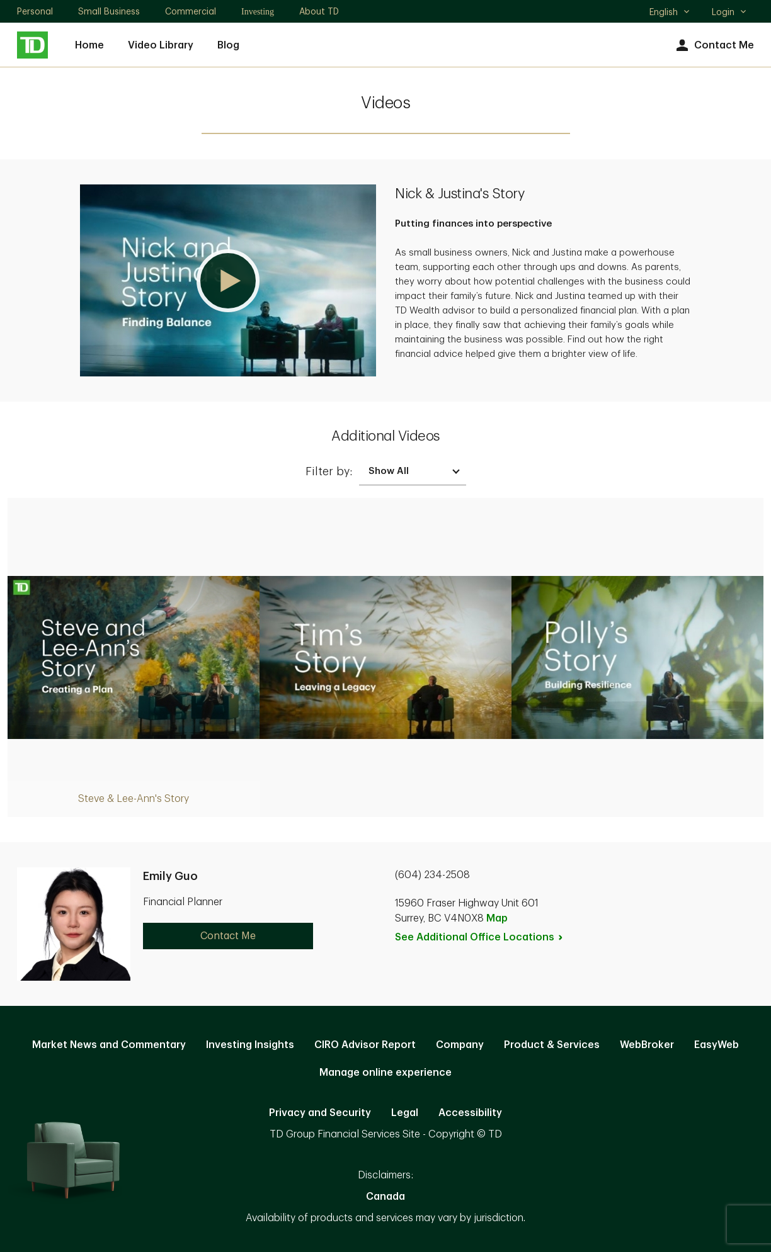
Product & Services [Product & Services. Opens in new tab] (552, 1045)
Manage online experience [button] (385, 1073)
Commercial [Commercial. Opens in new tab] (190, 11)
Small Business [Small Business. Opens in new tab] (109, 11)
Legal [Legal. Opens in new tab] (404, 1113)
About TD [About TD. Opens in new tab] (319, 11)
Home (89, 45)
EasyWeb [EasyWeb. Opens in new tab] (716, 1045)
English (669, 13)
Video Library (160, 45)
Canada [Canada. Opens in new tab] (385, 1197)
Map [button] (497, 918)
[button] (228, 280)
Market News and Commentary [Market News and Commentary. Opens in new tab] (109, 1045)
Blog (228, 45)
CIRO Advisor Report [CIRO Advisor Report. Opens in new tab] (365, 1045)
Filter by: (329, 471)
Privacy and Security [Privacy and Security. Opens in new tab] (320, 1113)
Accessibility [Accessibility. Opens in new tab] (470, 1113)
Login (729, 12)
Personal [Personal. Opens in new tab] (35, 11)
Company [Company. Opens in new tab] (460, 1045)
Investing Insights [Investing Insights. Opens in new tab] (250, 1045)
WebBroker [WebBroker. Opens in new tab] (647, 1045)
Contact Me (713, 46)
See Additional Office (479, 937)
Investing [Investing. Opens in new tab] (257, 11)
